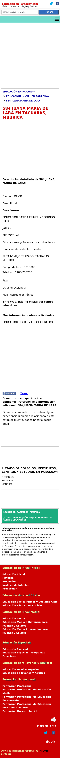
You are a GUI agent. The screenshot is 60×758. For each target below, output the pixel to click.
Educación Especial (15, 649)
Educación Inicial (13, 574)
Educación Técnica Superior (20, 669)
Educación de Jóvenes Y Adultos (23, 672)
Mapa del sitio (46, 725)
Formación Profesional (17, 686)
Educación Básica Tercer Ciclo (22, 605)
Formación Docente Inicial (19, 711)
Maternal (8, 577)
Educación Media (13, 618)
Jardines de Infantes (15, 585)
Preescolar (9, 588)
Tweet (24, 393)
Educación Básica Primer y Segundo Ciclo (30, 601)
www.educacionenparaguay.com (19, 751)
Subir (50, 742)
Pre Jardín (9, 581)
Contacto (6, 754)
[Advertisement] (30, 54)
